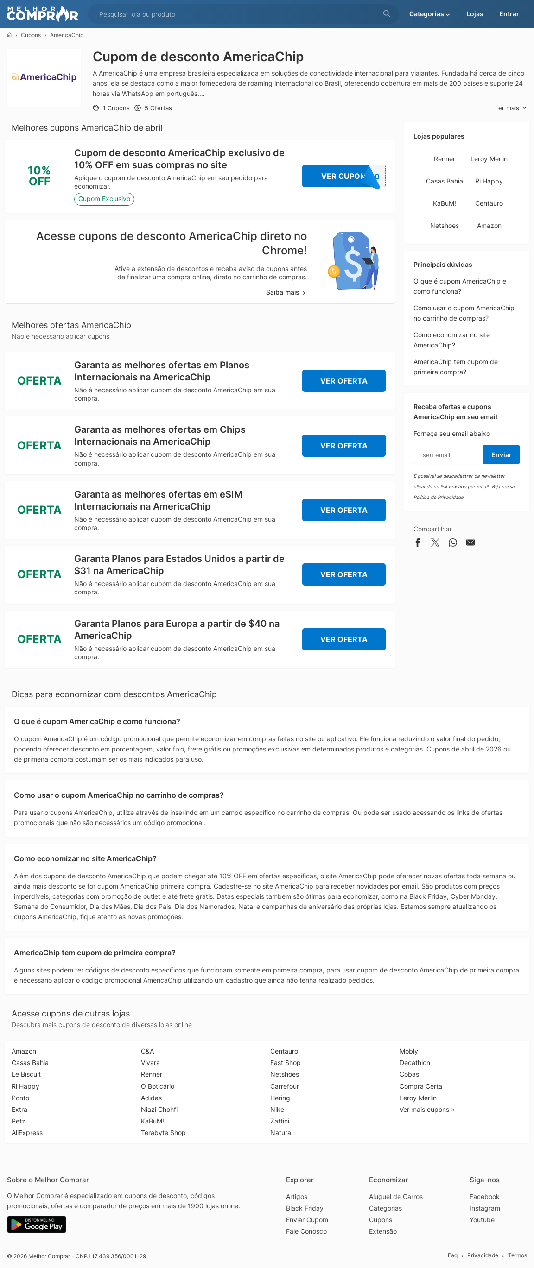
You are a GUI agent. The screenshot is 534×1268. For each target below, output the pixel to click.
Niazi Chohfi (159, 1109)
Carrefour (284, 1086)
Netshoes (444, 225)
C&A (147, 1051)
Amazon (489, 225)
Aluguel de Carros (396, 1196)
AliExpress (27, 1132)
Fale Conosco (306, 1231)
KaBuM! (444, 203)
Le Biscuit (26, 1074)
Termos (517, 1255)
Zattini (279, 1121)
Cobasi (410, 1074)
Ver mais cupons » (427, 1109)
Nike (277, 1109)
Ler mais (511, 108)
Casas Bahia (444, 181)
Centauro (489, 203)
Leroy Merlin (489, 159)
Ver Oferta (344, 380)
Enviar (501, 455)
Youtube (482, 1220)
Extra (19, 1109)
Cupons (31, 35)
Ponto (20, 1098)
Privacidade (482, 1255)
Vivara (150, 1062)
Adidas (151, 1098)
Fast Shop (285, 1062)
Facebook (485, 1196)
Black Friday (305, 1208)
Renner (444, 159)
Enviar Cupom (307, 1220)
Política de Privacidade (438, 497)
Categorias (385, 1208)
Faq (453, 1255)
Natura (280, 1132)
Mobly (409, 1051)
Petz (18, 1121)
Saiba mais (286, 292)
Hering (280, 1098)
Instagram (485, 1208)
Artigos (296, 1196)
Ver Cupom (353, 176)
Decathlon (415, 1062)
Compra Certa (421, 1086)
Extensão (383, 1231)
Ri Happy (489, 181)
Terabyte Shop (163, 1132)
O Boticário (157, 1086)
